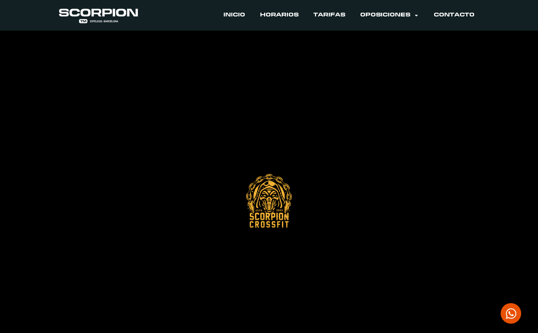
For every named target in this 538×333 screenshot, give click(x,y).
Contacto (454, 15)
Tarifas (329, 15)
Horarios (279, 15)
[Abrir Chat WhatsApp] (511, 313)
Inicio (234, 15)
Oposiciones (389, 15)
